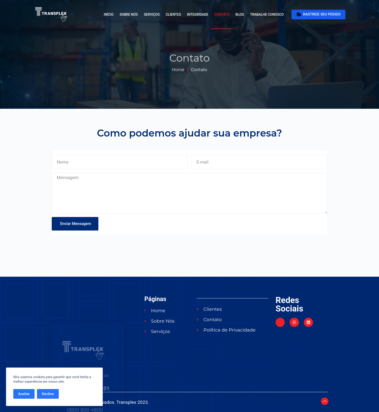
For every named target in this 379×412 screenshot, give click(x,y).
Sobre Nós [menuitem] (129, 14)
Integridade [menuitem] (197, 14)
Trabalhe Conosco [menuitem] (267, 14)
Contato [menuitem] (221, 14)
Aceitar (24, 394)
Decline (48, 394)
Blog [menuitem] (239, 14)
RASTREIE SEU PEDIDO (318, 14)
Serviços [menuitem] (152, 14)
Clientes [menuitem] (173, 14)
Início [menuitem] (109, 14)
